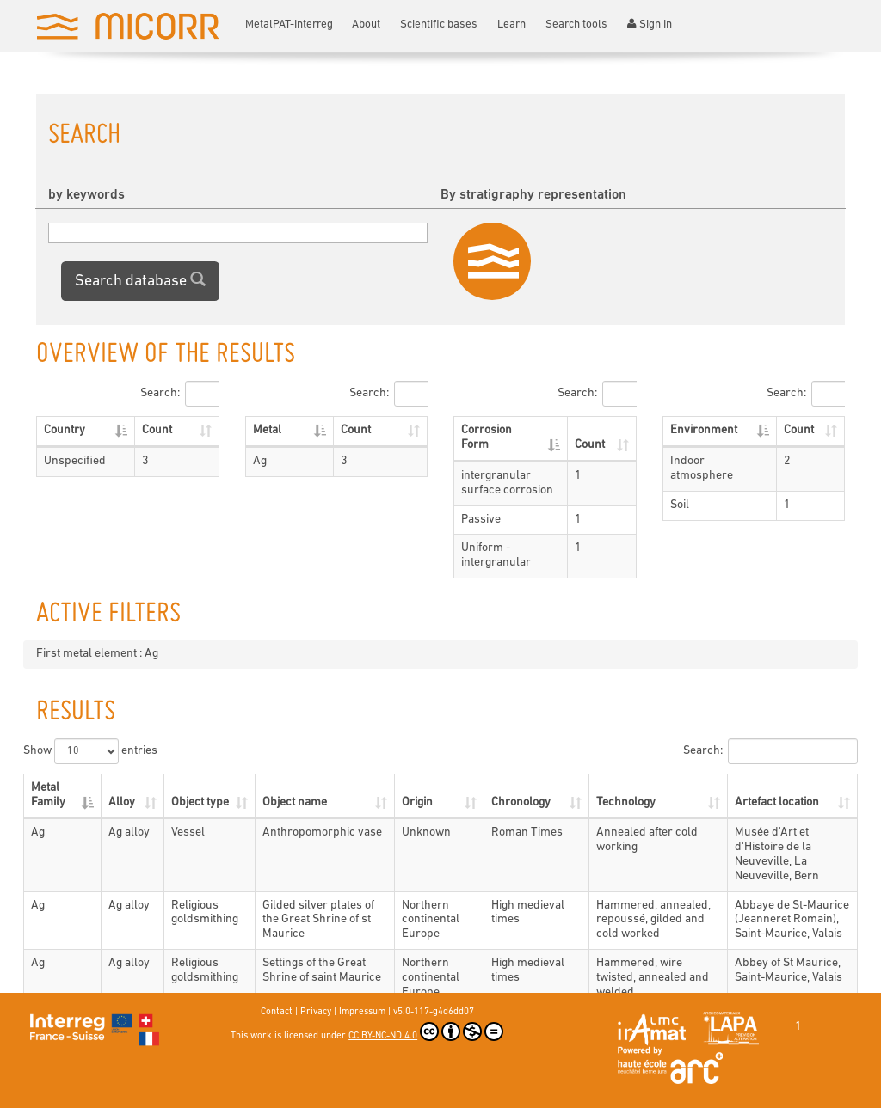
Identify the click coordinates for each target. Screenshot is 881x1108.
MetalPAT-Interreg (289, 24)
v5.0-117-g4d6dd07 (433, 1012)
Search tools (576, 24)
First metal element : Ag (97, 653)
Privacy (315, 1012)
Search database (140, 280)
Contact (277, 1012)
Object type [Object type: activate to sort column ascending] (200, 802)
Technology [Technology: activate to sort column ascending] (626, 802)
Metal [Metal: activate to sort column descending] (267, 430)
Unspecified (75, 461)
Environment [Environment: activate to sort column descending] (703, 430)
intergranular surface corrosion (507, 483)
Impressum (362, 1012)
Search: (179, 394)
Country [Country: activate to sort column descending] (64, 430)
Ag (260, 461)
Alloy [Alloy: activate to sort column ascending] (121, 802)
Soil (679, 505)
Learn (511, 24)
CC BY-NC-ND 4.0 (425, 1031)
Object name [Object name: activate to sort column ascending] (294, 802)
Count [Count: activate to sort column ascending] (157, 430)
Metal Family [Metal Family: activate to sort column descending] (48, 795)
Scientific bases (438, 24)
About (366, 24)
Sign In (649, 24)
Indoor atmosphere (701, 468)
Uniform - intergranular (496, 555)
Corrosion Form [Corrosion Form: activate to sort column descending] (486, 437)
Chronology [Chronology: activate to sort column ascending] (521, 802)
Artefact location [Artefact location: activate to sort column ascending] (777, 802)
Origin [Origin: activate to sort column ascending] (417, 802)
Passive (481, 519)
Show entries (90, 751)
